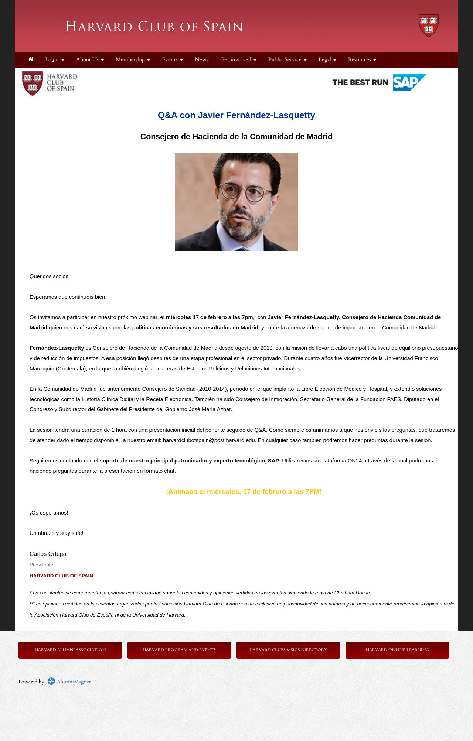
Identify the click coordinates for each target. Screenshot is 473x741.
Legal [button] (327, 60)
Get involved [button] (238, 60)
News (201, 60)
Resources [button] (362, 60)
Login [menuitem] (54, 60)
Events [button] (172, 60)
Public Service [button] (287, 60)
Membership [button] (133, 60)
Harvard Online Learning (397, 650)
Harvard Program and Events (179, 650)
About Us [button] (90, 60)
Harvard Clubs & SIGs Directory (288, 650)
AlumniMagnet (69, 681)
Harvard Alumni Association (70, 650)
